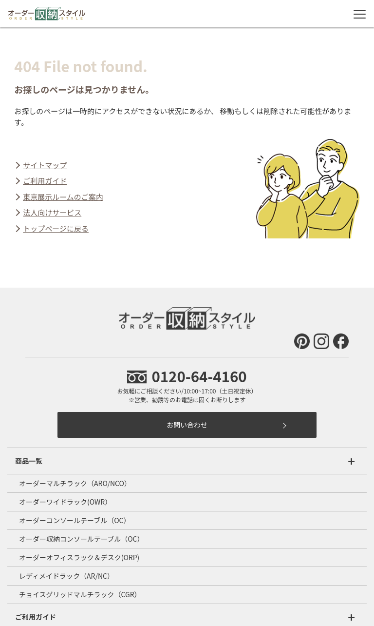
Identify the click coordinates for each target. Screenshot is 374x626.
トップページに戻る (56, 228)
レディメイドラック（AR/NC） (66, 576)
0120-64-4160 (186, 376)
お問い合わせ (187, 425)
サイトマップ (45, 165)
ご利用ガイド (45, 181)
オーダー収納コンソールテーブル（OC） (81, 539)
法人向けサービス (52, 212)
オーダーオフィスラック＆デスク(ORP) (79, 557)
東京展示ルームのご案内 (63, 197)
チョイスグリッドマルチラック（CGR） (80, 594)
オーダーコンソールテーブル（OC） (74, 520)
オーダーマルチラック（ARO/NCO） (75, 483)
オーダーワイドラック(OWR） (65, 502)
